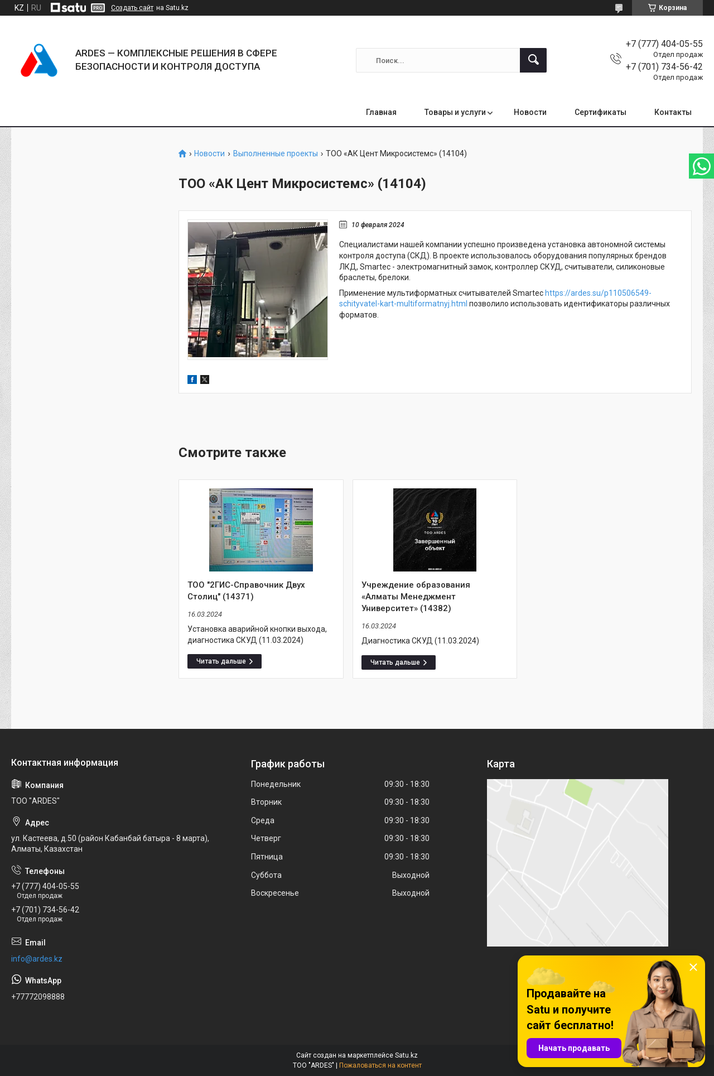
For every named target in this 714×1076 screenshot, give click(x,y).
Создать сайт (132, 8)
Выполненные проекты (275, 154)
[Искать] (533, 60)
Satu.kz (406, 1055)
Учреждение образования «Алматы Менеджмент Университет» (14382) (415, 596)
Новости (530, 112)
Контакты (673, 112)
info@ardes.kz (36, 958)
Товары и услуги (455, 112)
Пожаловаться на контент (380, 1065)
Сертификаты (600, 112)
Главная (381, 112)
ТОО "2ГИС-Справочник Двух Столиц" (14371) (246, 591)
